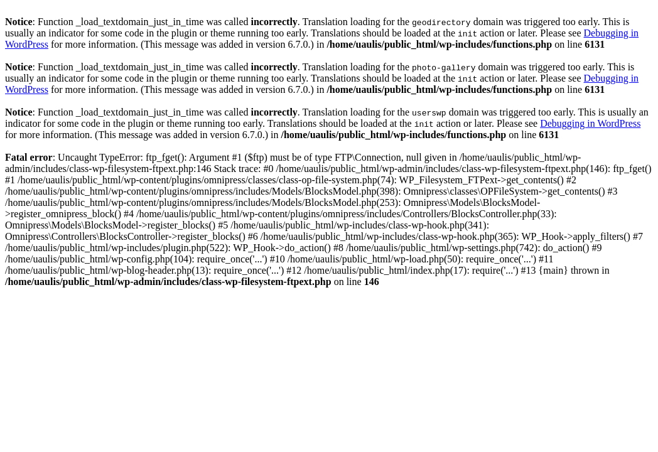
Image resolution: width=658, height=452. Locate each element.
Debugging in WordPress (590, 123)
